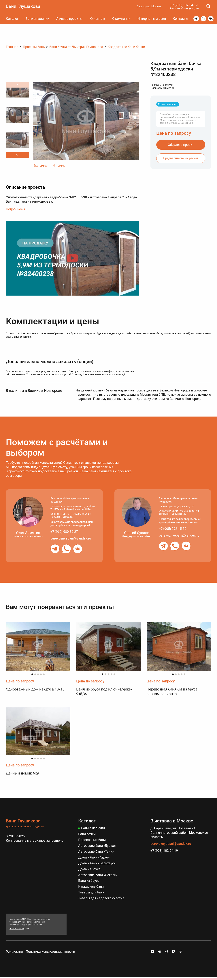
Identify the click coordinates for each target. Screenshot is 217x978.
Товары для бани (91, 891)
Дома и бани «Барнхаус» (96, 862)
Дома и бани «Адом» (94, 857)
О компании (121, 18)
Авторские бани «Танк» (96, 851)
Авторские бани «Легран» (98, 874)
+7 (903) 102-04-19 (183, 5)
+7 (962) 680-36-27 (64, 531)
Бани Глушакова (23, 6)
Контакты (180, 18)
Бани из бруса (88, 880)
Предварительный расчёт (180, 158)
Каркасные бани (91, 885)
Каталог (12, 18)
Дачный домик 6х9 (22, 773)
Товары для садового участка (101, 897)
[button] (17, 155)
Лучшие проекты (69, 18)
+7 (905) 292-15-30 (172, 528)
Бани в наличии (37, 18)
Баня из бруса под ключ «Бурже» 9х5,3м (104, 691)
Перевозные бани (92, 839)
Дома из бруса (89, 868)
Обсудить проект (181, 144)
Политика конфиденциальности (50, 950)
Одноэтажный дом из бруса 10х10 (35, 689)
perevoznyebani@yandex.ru (70, 538)
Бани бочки (87, 834)
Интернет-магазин (151, 18)
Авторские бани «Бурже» (97, 845)
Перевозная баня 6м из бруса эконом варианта (172, 691)
